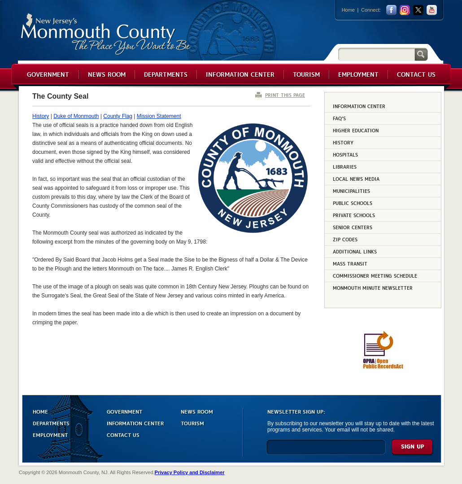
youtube (432, 10)
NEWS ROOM (197, 411)
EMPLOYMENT (50, 434)
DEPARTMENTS (51, 423)
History (40, 116)
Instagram (405, 10)
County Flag (117, 116)
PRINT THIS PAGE (285, 95)
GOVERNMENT (124, 411)
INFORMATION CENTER (135, 423)
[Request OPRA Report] (383, 367)
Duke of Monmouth (76, 116)
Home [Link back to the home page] (348, 10)
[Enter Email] (326, 451)
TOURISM (192, 423)
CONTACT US (123, 434)
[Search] (376, 54)
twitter (418, 10)
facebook (391, 10)
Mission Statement (159, 116)
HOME (40, 411)
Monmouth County (106, 34)
